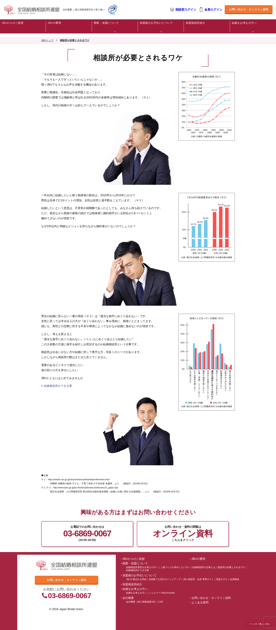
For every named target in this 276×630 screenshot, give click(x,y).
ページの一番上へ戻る (259, 624)
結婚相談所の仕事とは (203, 567)
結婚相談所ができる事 (56, 385)
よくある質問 (200, 602)
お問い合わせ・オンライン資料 (248, 9)
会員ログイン (213, 9)
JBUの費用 (198, 558)
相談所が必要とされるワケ (231, 567)
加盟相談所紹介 (132, 584)
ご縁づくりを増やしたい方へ (175, 567)
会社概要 (67, 9)
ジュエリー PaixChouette (162, 592)
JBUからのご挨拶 (134, 558)
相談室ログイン (185, 9)
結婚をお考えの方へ (136, 592)
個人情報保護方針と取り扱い (90, 9)
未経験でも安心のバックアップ (165, 579)
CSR (160, 601)
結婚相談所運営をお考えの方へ (142, 567)
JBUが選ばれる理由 (136, 579)
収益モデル (222, 579)
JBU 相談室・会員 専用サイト (198, 579)
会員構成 (234, 579)
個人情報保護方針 (146, 601)
